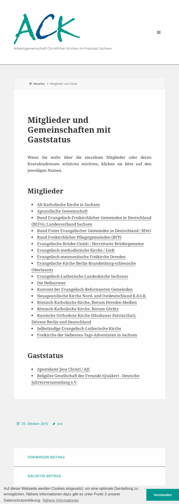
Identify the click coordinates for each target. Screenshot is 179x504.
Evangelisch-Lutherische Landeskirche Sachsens (82, 276)
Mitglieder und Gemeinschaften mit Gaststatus (69, 129)
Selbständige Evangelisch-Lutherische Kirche (79, 328)
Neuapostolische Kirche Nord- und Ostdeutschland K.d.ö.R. (91, 295)
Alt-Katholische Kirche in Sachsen (68, 204)
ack (59, 423)
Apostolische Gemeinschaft (62, 211)
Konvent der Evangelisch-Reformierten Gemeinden (85, 289)
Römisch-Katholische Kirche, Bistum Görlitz (78, 308)
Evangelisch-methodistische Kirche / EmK (76, 250)
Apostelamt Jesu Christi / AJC (63, 369)
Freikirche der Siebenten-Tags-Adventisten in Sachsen (87, 335)
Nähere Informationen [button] (61, 500)
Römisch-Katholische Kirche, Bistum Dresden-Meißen (87, 302)
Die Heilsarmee (51, 282)
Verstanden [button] (163, 495)
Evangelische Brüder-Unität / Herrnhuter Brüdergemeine (90, 243)
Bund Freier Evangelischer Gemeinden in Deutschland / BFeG (94, 230)
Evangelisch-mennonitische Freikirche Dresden (81, 256)
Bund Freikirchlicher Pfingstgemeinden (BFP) (79, 237)
